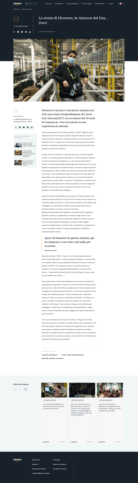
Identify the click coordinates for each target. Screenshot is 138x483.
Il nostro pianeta (99, 3)
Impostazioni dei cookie (49, 475)
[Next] (25, 389)
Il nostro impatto (86, 3)
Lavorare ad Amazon (72, 3)
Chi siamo (48, 3)
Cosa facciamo (59, 3)
